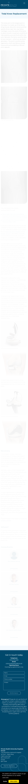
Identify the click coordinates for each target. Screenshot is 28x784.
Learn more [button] (5, 777)
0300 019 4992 (14, 660)
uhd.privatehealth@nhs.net (14, 663)
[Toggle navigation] (24, 3)
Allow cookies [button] (13, 781)
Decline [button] (5, 781)
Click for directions (9, 766)
